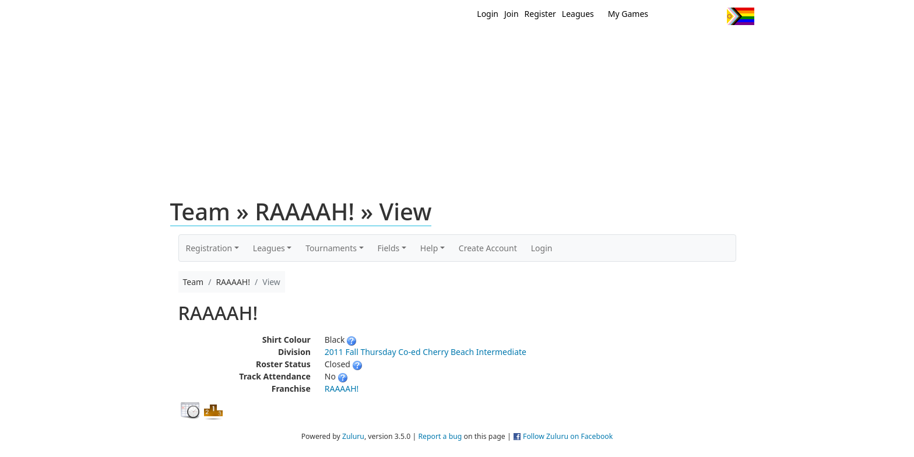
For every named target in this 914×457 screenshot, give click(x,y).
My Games (628, 13)
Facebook (691, 16)
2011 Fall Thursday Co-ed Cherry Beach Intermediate (425, 351)
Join (511, 13)
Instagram (713, 16)
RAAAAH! (342, 388)
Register (540, 13)
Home (382, 45)
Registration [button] (209, 248)
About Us (722, 45)
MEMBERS (481, 45)
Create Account (488, 248)
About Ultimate (645, 45)
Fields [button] (389, 248)
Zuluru (353, 436)
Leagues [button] (269, 248)
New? (428, 45)
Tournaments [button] (331, 248)
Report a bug (440, 436)
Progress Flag (740, 16)
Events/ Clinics (557, 45)
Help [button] (429, 248)
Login (487, 13)
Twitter (670, 16)
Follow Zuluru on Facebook (568, 436)
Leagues (578, 13)
